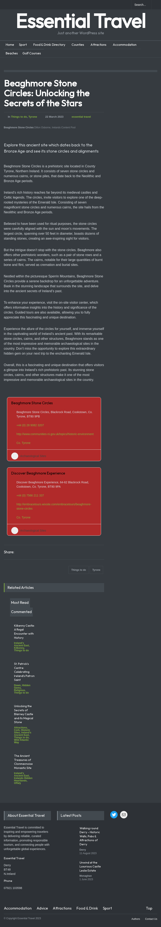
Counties (78, 45)
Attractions (98, 45)
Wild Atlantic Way (21, 741)
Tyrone (32, 116)
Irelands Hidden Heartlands (23, 779)
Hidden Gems (22, 686)
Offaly (17, 783)
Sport (23, 45)
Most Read (20, 602)
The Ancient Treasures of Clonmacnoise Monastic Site (23, 762)
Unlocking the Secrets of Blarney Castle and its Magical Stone (23, 714)
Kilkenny (19, 648)
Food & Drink (87, 908)
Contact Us (151, 919)
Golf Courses (32, 53)
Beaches (12, 53)
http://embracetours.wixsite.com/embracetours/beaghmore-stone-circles (54, 506)
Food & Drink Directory (49, 45)
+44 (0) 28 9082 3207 (30, 425)
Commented (21, 611)
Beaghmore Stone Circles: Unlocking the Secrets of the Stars (46, 93)
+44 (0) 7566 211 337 (30, 495)
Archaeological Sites (28, 456)
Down (17, 685)
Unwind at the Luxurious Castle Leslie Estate (90, 866)
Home (10, 45)
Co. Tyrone (23, 443)
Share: (9, 552)
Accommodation (124, 45)
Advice (42, 908)
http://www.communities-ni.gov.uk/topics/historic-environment (55, 434)
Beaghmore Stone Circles (32, 403)
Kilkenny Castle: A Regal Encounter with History (24, 632)
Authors (136, 919)
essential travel (81, 116)
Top (149, 908)
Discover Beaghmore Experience (38, 473)
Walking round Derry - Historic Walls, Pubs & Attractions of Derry (90, 836)
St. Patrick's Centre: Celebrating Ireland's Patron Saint (24, 672)
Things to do (19, 116)
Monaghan (86, 875)
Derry (83, 849)
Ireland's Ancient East (21, 644)
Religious (19, 690)
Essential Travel (81, 20)
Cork (17, 730)
